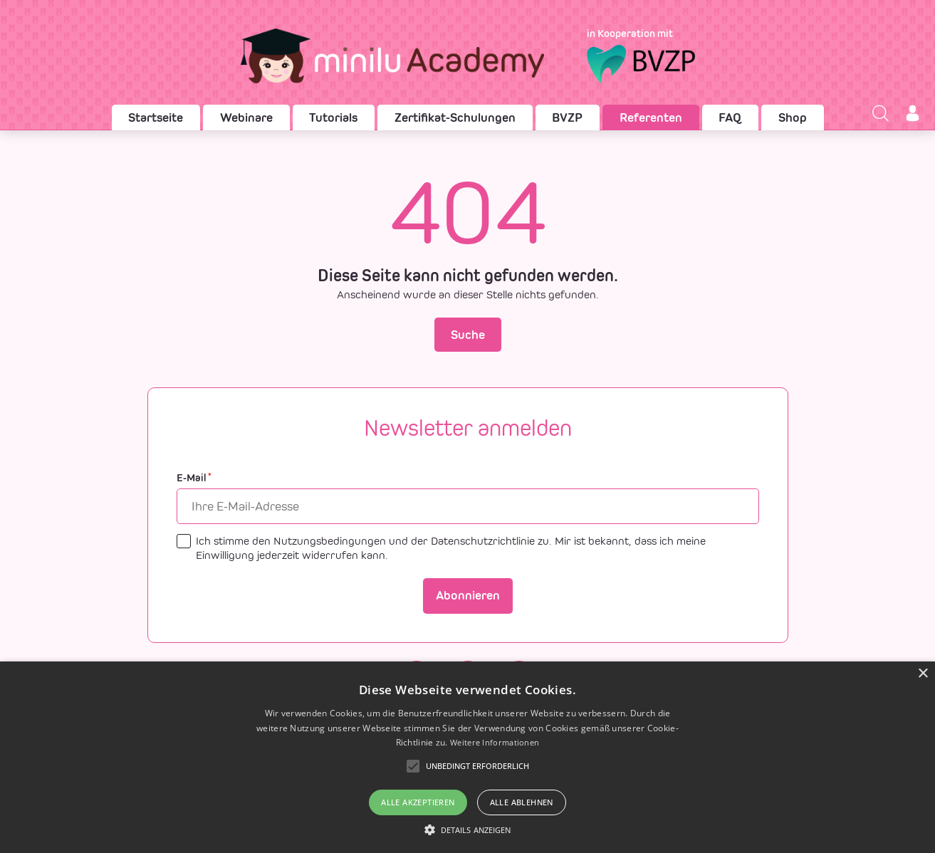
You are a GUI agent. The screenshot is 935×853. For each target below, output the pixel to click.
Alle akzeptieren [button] (417, 802)
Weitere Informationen (494, 742)
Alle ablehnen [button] (521, 802)
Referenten (651, 117)
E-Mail (194, 478)
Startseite (155, 117)
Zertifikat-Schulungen (455, 117)
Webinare (246, 117)
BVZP (567, 117)
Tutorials (333, 117)
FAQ (730, 117)
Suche (468, 334)
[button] (467, 829)
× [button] (922, 674)
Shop (792, 117)
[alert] (467, 757)
